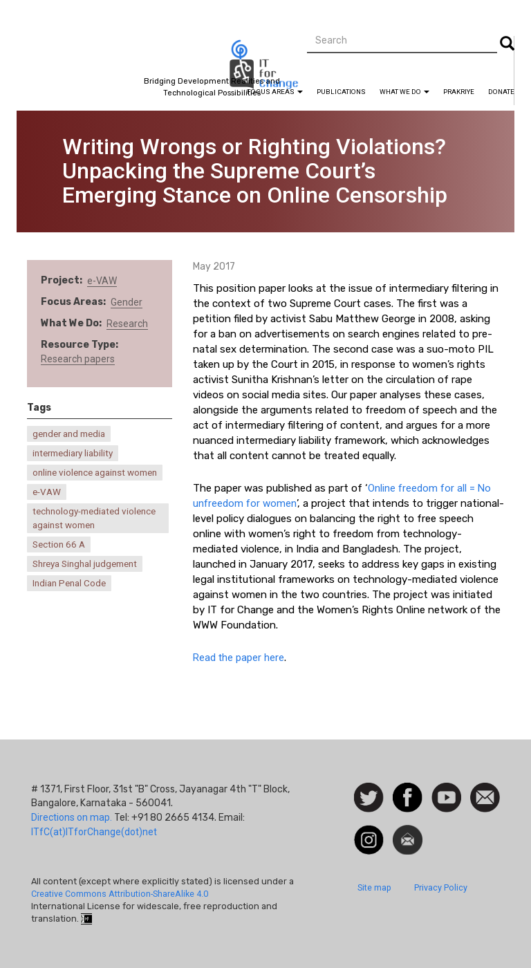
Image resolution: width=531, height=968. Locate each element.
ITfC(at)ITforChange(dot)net (94, 831)
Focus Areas (275, 91)
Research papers (78, 358)
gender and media (68, 434)
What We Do (404, 91)
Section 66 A (58, 544)
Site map (374, 887)
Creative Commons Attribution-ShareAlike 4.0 (119, 893)
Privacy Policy (440, 887)
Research (127, 323)
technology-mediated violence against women (94, 518)
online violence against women (94, 472)
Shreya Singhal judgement (84, 564)
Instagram (369, 831)
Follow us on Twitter (369, 798)
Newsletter (407, 831)
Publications (341, 91)
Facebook (407, 789)
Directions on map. (71, 817)
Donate (501, 91)
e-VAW (102, 280)
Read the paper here (238, 657)
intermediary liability (72, 453)
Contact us (485, 796)
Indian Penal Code (69, 583)
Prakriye (458, 91)
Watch (445, 789)
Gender (126, 302)
